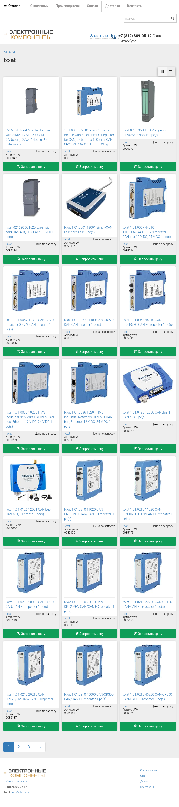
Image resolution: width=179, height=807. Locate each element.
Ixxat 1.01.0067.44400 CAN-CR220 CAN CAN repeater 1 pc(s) (89, 322)
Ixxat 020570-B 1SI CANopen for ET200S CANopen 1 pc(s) (145, 132)
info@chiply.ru (20, 792)
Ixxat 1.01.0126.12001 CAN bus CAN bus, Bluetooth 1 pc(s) (28, 512)
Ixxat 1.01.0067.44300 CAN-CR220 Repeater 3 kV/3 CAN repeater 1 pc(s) (30, 324)
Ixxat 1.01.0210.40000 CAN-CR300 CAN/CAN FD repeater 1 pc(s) (89, 697)
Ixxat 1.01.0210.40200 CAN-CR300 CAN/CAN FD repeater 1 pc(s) (147, 697)
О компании (39, 6)
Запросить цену (31, 167)
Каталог (9, 51)
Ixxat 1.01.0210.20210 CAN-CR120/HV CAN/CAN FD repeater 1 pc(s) (31, 699)
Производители (68, 6)
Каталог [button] (13, 6)
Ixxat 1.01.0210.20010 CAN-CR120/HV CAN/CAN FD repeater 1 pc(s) (89, 606)
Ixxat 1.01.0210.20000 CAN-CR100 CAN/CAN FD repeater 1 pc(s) (30, 604)
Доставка (112, 6)
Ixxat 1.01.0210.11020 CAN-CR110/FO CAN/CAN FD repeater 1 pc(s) (89, 514)
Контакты (135, 6)
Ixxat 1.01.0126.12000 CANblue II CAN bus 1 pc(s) (146, 415)
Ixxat (9, 151)
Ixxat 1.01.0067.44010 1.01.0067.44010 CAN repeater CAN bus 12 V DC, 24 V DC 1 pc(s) (146, 232)
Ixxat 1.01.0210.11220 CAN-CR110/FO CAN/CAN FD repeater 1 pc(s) (147, 514)
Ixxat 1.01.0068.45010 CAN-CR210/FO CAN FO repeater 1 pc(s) (147, 322)
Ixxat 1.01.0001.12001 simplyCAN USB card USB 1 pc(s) (88, 230)
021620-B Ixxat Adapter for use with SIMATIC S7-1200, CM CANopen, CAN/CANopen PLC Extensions (28, 137)
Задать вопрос (104, 35)
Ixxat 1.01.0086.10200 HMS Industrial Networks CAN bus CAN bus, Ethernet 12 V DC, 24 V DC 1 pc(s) (30, 419)
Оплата (92, 6)
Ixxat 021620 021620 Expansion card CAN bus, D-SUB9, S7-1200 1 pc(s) (30, 232)
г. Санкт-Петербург (16, 781)
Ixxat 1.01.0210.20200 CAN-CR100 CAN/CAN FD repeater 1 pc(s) (147, 604)
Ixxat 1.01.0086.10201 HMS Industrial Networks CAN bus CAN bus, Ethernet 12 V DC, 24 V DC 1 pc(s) (88, 419)
